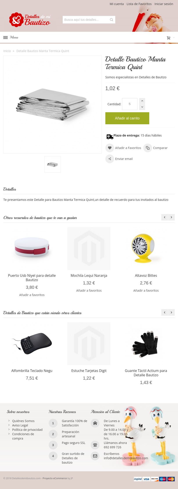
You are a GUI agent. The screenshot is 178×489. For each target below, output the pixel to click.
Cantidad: (114, 104)
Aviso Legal (20, 425)
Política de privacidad (27, 430)
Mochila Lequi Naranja (89, 275)
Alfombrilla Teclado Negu (31, 370)
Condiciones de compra (23, 436)
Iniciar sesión (164, 4)
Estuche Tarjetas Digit (88, 370)
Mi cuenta (117, 4)
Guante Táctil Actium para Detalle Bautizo (146, 372)
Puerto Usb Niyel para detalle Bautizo (32, 277)
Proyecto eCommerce (55, 478)
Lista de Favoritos (139, 4)
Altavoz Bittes (146, 275)
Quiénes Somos (23, 421)
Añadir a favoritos (31, 295)
